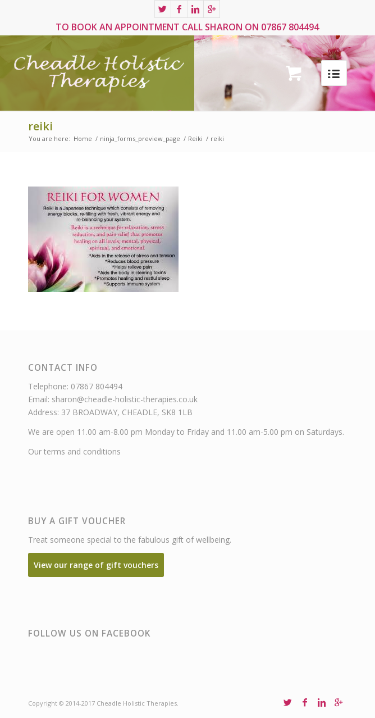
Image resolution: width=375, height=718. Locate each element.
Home (83, 138)
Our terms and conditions (74, 451)
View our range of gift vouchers (96, 565)
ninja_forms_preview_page (140, 138)
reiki (40, 126)
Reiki (195, 138)
